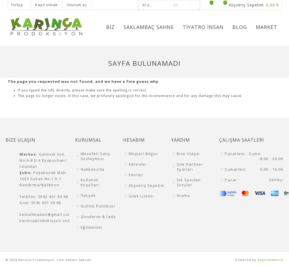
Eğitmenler (92, 227)
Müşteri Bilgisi (143, 153)
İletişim (88, 195)
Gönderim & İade (98, 216)
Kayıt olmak (46, 4)
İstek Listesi (141, 196)
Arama (183, 195)
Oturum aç (77, 4)
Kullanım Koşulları (90, 182)
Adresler (138, 164)
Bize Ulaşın (188, 153)
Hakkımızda (93, 169)
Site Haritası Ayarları (190, 167)
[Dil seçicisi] (19, 5)
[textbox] (154, 5)
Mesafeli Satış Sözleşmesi (95, 156)
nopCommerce (270, 260)
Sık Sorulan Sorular (189, 182)
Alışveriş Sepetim (146, 185)
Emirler (136, 174)
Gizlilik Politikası (98, 206)
